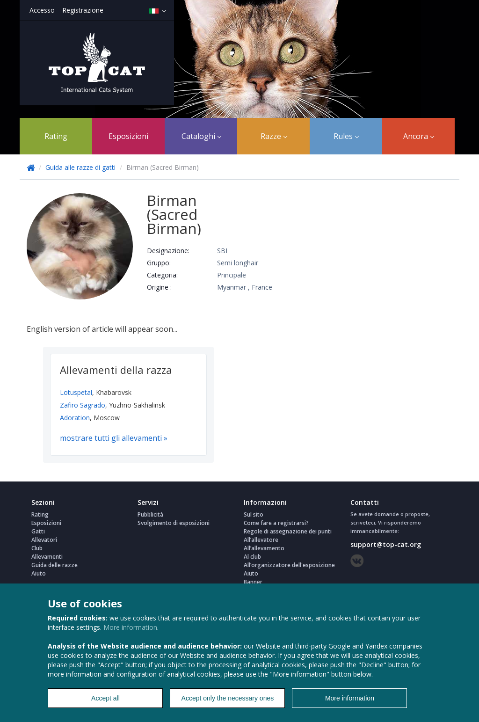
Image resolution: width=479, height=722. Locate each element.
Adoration (75, 417)
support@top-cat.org (385, 544)
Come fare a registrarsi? (276, 523)
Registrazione (82, 10)
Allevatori (44, 540)
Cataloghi (201, 136)
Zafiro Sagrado (82, 405)
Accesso (42, 10)
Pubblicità (150, 514)
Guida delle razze (54, 565)
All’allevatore (261, 540)
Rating (55, 136)
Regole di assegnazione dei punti (288, 531)
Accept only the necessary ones (227, 698)
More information (130, 627)
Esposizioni (128, 136)
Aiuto (38, 573)
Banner (253, 582)
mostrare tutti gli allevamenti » (113, 438)
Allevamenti (47, 557)
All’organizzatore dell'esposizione (289, 565)
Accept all (105, 698)
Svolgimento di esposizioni (174, 523)
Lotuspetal (76, 392)
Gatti (38, 531)
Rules (346, 136)
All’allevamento (264, 548)
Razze (274, 136)
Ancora (418, 136)
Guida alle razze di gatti (81, 167)
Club (37, 548)
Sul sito (253, 514)
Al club (252, 557)
